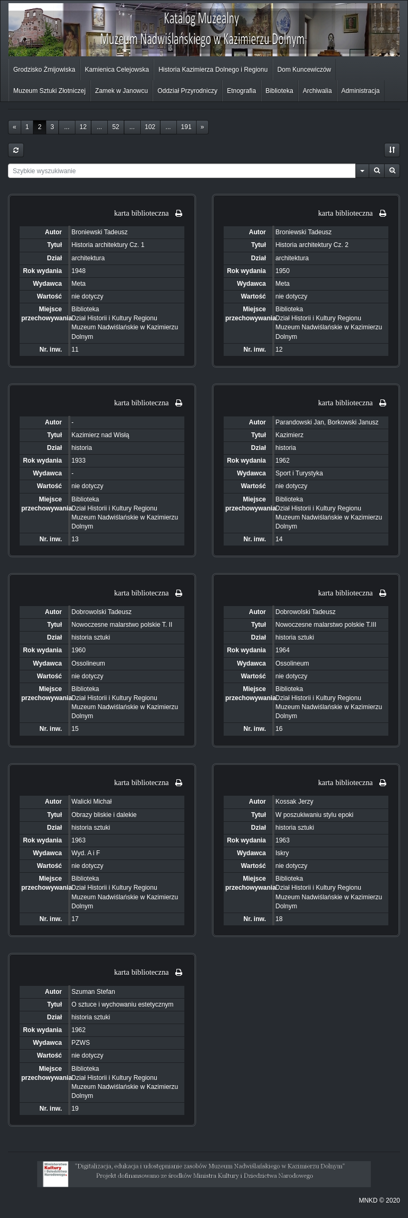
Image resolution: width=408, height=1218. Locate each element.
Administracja (361, 91)
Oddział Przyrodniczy (187, 91)
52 (115, 127)
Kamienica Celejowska (117, 69)
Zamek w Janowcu (121, 91)
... (67, 127)
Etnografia (241, 91)
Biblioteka (279, 91)
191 (186, 127)
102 (150, 127)
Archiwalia (317, 91)
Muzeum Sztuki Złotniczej (49, 91)
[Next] (202, 127)
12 (83, 127)
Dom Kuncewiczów (304, 69)
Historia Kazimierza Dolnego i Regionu (212, 69)
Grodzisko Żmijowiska (44, 69)
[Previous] (14, 127)
